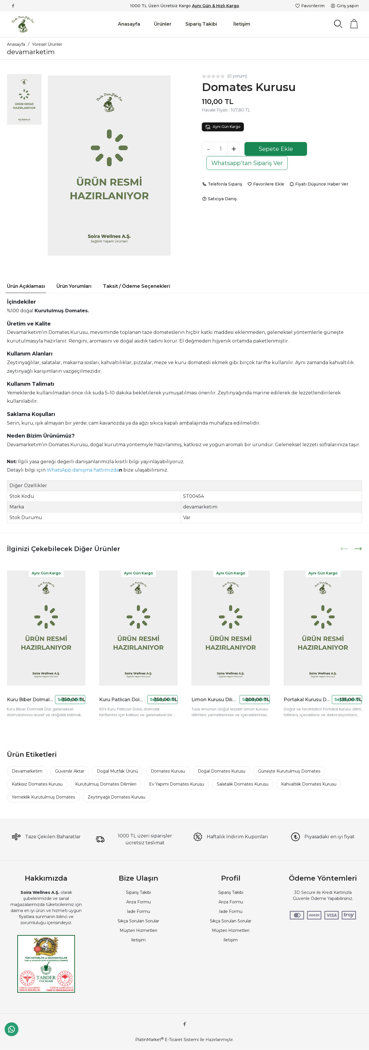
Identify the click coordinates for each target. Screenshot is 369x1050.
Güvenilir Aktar (69, 771)
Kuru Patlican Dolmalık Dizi (122, 699)
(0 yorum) (237, 76)
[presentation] (344, 549)
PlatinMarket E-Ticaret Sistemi (167, 1039)
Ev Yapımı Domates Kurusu (176, 784)
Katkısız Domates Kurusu (37, 784)
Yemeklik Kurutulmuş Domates (43, 797)
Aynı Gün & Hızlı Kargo (215, 5)
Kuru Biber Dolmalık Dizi (30, 699)
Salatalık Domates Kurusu (242, 784)
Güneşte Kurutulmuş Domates (289, 771)
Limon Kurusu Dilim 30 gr (214, 699)
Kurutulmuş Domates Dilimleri (105, 784)
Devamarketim (27, 771)
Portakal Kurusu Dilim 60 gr (307, 699)
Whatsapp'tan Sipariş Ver (247, 163)
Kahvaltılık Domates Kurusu (308, 784)
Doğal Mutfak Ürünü (117, 771)
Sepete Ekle (276, 148)
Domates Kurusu (168, 771)
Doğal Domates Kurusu (221, 771)
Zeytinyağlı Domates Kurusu (116, 797)
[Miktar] (221, 149)
